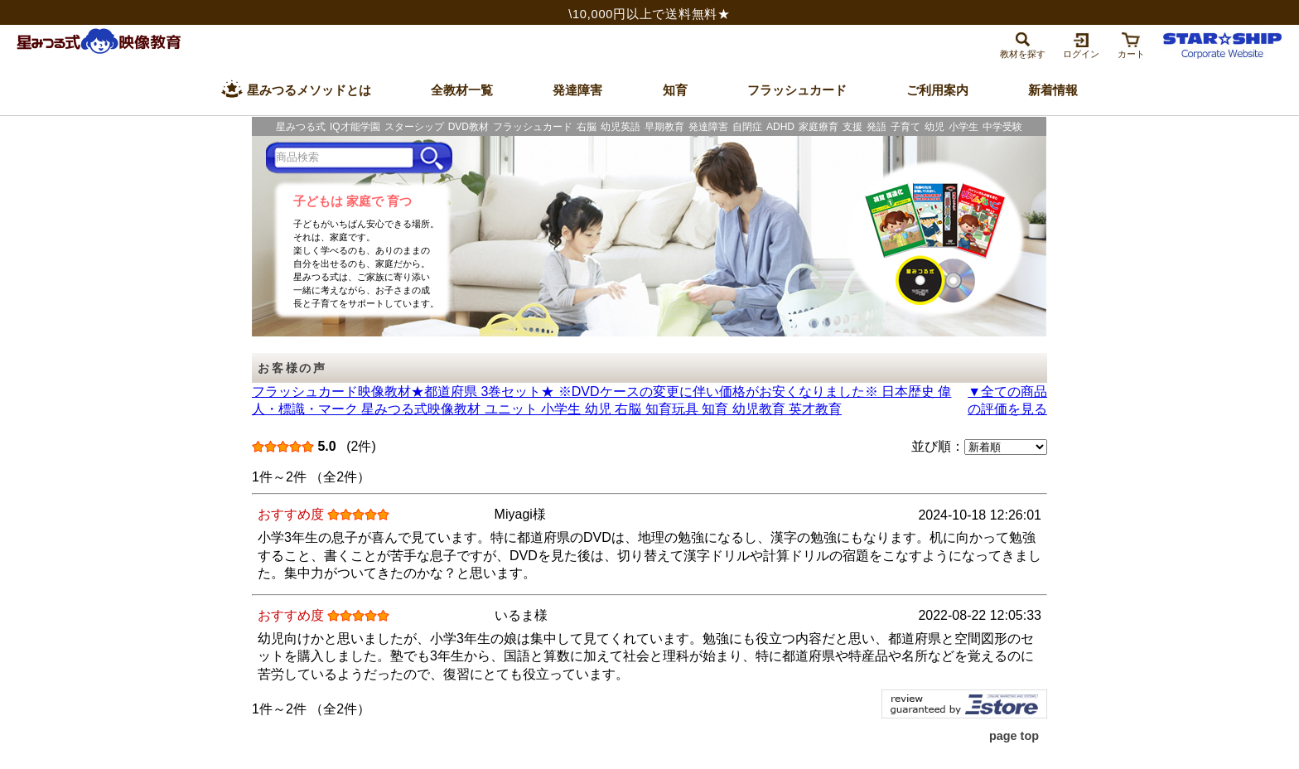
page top (1014, 735)
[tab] (1022, 43)
